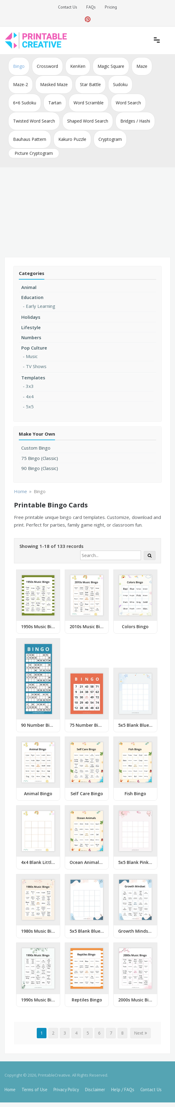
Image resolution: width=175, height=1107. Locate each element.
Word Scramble (89, 103)
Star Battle (90, 84)
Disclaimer (95, 1089)
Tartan (54, 103)
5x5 (30, 406)
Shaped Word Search (87, 121)
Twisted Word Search (34, 121)
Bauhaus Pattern (29, 139)
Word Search (128, 103)
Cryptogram (110, 139)
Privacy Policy (66, 1089)
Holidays (30, 317)
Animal (28, 287)
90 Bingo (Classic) (39, 468)
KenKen (77, 66)
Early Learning (40, 306)
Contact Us (67, 7)
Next (140, 1033)
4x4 (30, 396)
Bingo (19, 66)
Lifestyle (31, 327)
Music (32, 356)
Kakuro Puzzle (72, 139)
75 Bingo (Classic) (39, 458)
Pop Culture (34, 348)
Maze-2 (20, 84)
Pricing (111, 7)
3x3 (30, 386)
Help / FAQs (122, 1089)
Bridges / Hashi (135, 121)
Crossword (47, 66)
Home (10, 1089)
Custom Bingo (35, 448)
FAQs (91, 7)
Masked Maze (54, 84)
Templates (33, 377)
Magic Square (111, 66)
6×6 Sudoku (24, 103)
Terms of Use (34, 1089)
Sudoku (120, 84)
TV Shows (36, 366)
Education (32, 297)
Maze (141, 66)
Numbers (31, 337)
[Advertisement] (87, 213)
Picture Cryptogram (34, 153)
